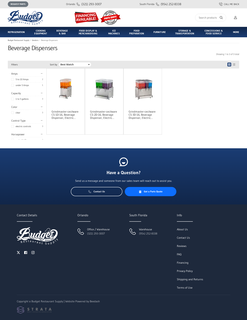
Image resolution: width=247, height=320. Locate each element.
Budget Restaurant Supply (18, 40)
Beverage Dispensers (49, 40)
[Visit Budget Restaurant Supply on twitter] (18, 252)
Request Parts (18, 4)
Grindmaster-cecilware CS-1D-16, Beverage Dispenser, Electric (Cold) (65, 114)
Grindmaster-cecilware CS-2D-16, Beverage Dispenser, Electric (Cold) (103, 114)
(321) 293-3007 (84, 4)
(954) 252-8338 (160, 4)
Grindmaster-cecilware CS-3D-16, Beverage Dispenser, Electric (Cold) (142, 114)
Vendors (35, 40)
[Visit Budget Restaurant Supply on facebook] (25, 252)
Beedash (95, 301)
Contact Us (96, 191)
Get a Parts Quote (150, 191)
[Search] (210, 18)
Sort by (53, 64)
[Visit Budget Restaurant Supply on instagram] (33, 252)
